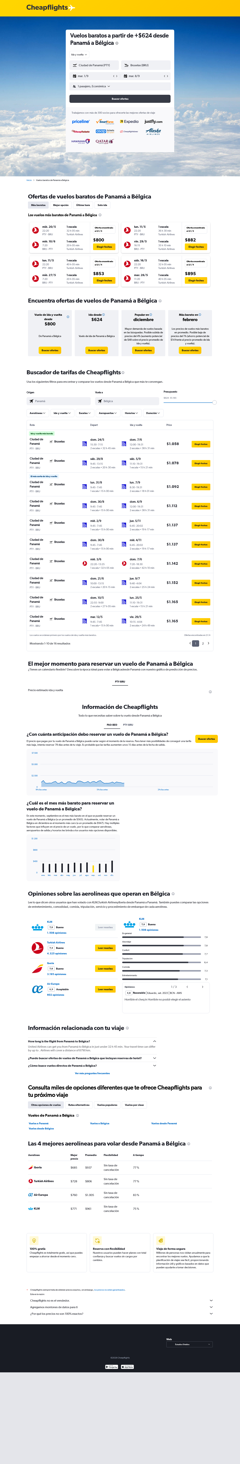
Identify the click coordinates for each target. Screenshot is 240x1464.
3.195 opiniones (56, 974)
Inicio (29, 180)
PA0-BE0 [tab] (112, 724)
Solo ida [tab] (102, 205)
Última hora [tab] (83, 205)
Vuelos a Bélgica (99, 1123)
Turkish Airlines (56, 942)
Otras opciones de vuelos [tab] (46, 1104)
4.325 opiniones (57, 953)
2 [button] (203, 643)
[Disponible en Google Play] (111, 1371)
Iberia (50, 963)
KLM (49, 921)
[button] (92, 76)
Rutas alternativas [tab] (78, 1104)
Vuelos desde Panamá (164, 1123)
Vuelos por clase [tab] (134, 1104)
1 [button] (195, 643)
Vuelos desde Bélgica (41, 1128)
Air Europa (53, 983)
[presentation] (117, 43)
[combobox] (79, 54)
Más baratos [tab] (38, 205)
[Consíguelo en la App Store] (127, 1371)
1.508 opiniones (56, 932)
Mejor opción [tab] (61, 205)
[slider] (214, 402)
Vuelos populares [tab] (107, 1104)
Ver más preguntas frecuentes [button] (92, 1073)
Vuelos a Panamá (39, 1123)
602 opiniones (55, 994)
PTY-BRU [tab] (120, 681)
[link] (50, 350)
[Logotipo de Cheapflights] (47, 8)
